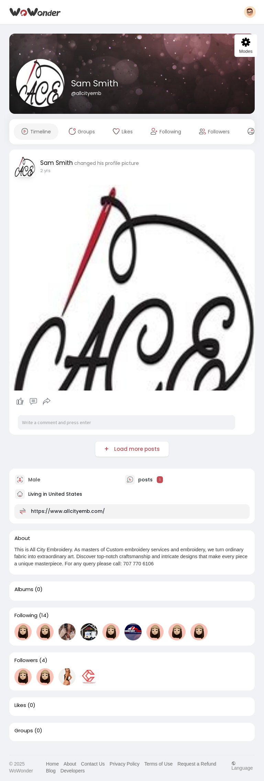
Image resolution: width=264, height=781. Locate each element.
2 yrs (45, 170)
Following (25, 615)
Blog (51, 770)
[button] (250, 12)
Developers (72, 770)
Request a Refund (196, 764)
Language (242, 765)
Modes (245, 46)
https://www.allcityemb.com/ (68, 510)
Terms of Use (158, 764)
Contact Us (93, 764)
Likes (20, 705)
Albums (23, 589)
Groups (23, 730)
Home (52, 764)
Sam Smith (94, 83)
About (70, 764)
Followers (26, 660)
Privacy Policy (125, 764)
